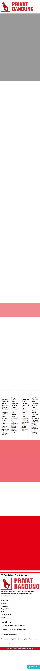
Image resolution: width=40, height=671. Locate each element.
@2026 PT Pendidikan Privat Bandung (20, 648)
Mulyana (5, 423)
